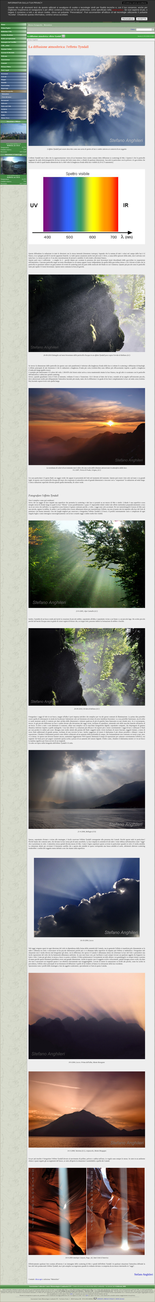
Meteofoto (5, 94)
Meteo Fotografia (35, 25)
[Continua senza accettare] (135, 3)
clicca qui (38, 1279)
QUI (71, 1294)
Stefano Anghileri (143, 1274)
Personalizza (127, 19)
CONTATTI (98, 1299)
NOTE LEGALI (120, 1299)
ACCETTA (141, 19)
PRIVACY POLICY (109, 1299)
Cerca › (133, 29)
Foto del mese (6, 97)
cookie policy (117, 10)
